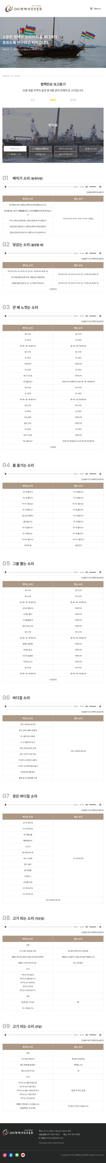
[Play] (6, 187)
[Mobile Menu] (95, 8)
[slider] (40, 187)
